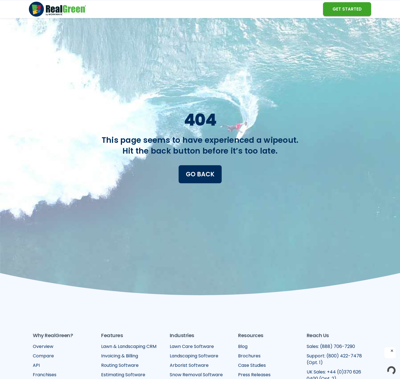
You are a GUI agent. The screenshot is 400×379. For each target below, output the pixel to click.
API (36, 365)
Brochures (249, 356)
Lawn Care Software (192, 346)
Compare (43, 356)
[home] (57, 9)
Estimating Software (123, 375)
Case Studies (252, 365)
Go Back (200, 174)
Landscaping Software (194, 356)
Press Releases (254, 375)
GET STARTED (347, 9)
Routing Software (120, 365)
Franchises (44, 375)
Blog (243, 346)
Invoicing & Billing (119, 356)
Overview (43, 346)
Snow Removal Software (196, 375)
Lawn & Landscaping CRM (128, 346)
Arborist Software (189, 365)
